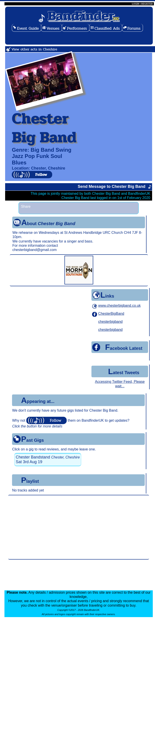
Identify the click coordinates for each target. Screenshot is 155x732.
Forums (134, 28)
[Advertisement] (78, 527)
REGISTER (147, 4)
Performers (77, 28)
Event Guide (28, 28)
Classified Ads (107, 28)
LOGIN (135, 4)
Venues (52, 28)
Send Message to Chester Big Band (111, 186)
